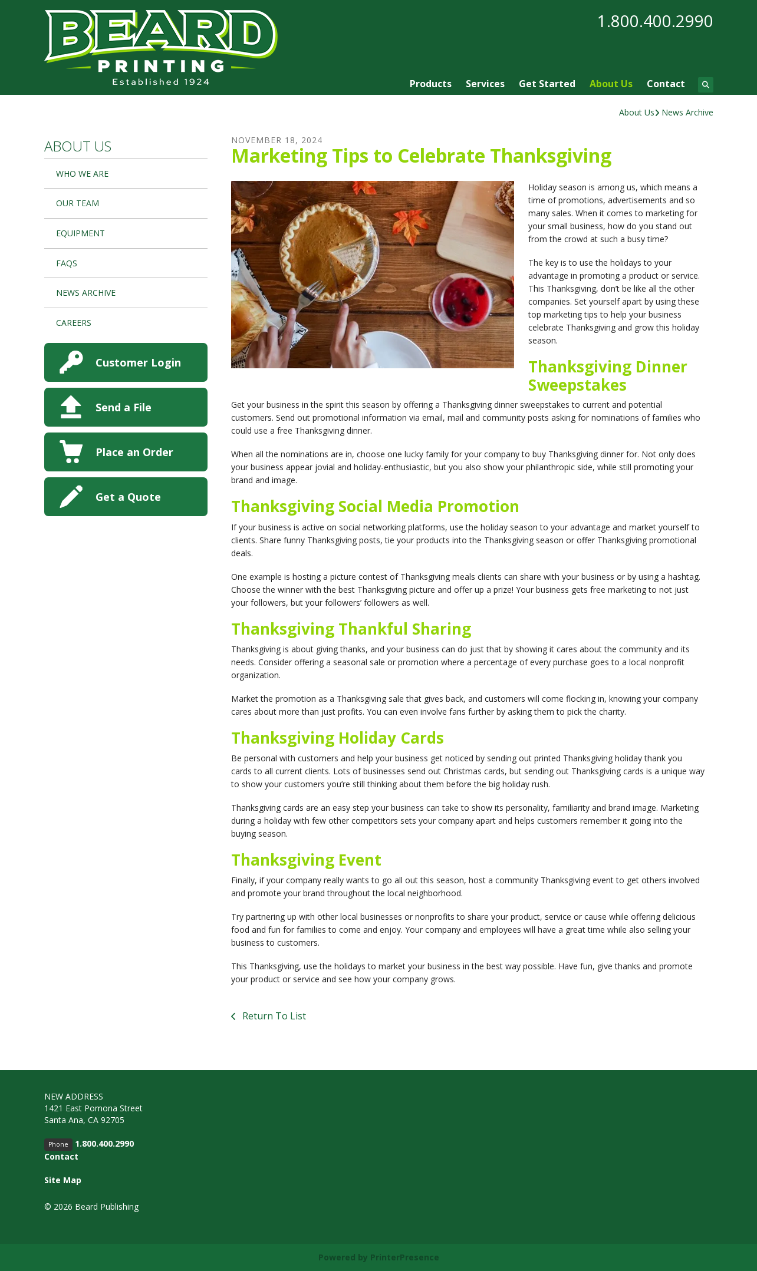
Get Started (547, 83)
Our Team (77, 203)
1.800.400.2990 (655, 20)
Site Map (62, 1180)
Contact (666, 83)
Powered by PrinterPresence (378, 1257)
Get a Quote (128, 497)
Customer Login (138, 362)
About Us (611, 83)
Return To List (273, 1015)
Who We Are (82, 173)
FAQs (66, 263)
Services (485, 83)
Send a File (124, 407)
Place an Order (134, 452)
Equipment (80, 233)
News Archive (687, 112)
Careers (73, 322)
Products (431, 83)
